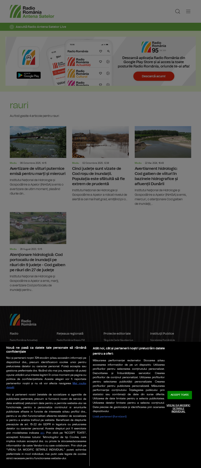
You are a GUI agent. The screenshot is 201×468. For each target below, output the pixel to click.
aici (42, 433)
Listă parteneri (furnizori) (110, 416)
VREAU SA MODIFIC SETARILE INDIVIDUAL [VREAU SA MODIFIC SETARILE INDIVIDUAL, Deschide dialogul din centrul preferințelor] (178, 408)
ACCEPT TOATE (180, 395)
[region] (100, 405)
